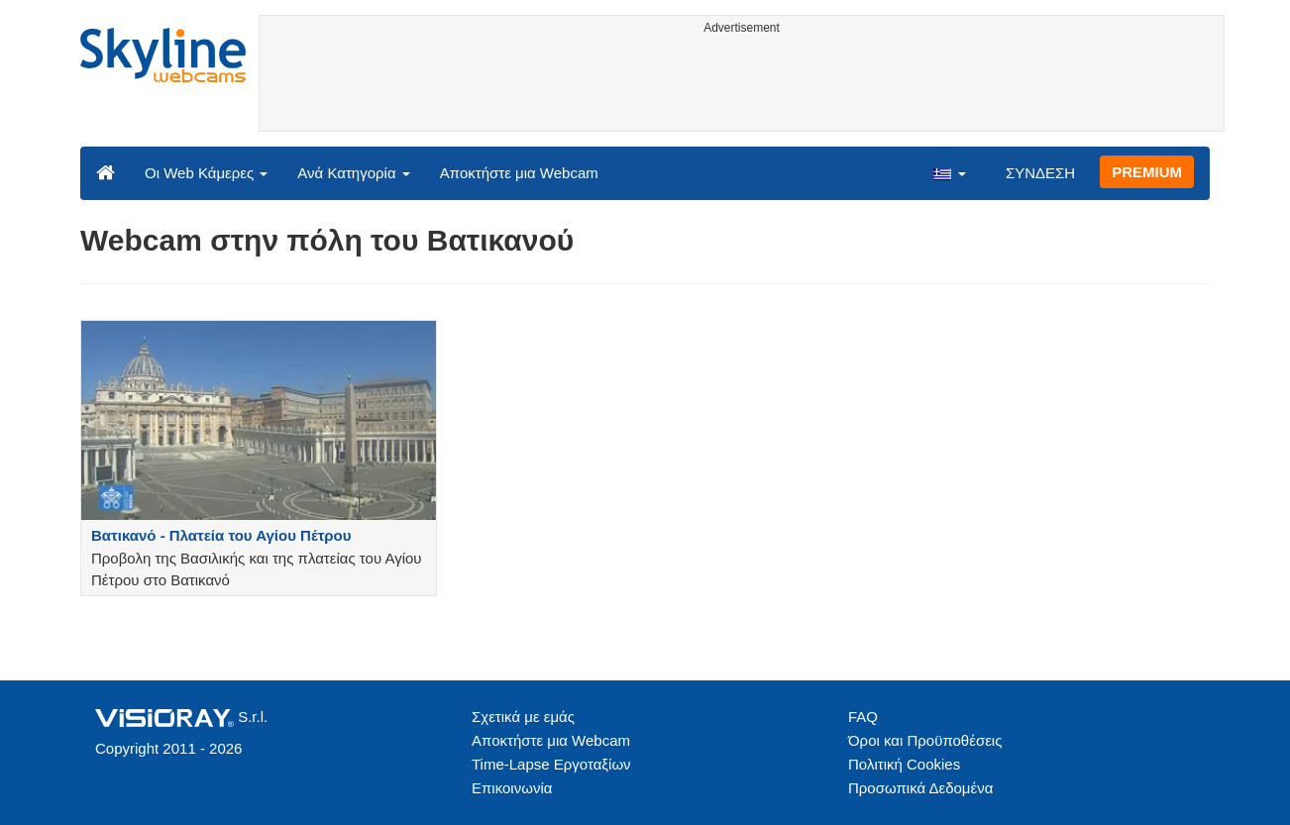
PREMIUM (1147, 171)
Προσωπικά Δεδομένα (920, 787)
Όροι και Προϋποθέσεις (925, 740)
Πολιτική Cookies (904, 764)
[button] (949, 172)
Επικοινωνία (512, 787)
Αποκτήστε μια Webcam (519, 172)
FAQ (863, 716)
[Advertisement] (742, 86)
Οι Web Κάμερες (206, 172)
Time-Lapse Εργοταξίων (551, 764)
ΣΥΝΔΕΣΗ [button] (1040, 172)
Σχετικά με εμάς (523, 716)
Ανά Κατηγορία (353, 172)
